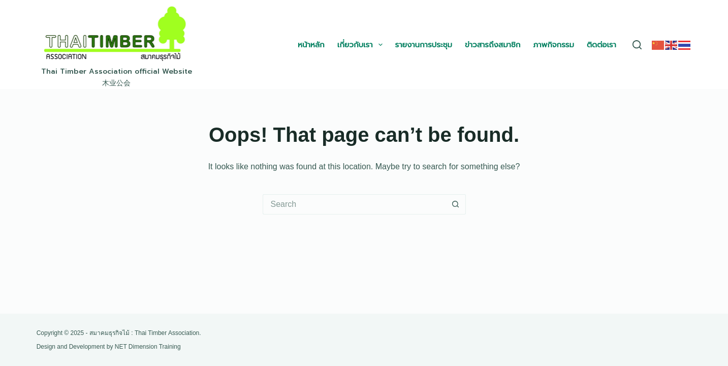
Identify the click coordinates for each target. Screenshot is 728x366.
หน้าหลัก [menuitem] (311, 44)
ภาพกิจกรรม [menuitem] (553, 44)
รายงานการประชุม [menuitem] (423, 44)
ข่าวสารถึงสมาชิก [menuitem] (492, 44)
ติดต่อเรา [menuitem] (601, 44)
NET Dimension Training (148, 346)
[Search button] (456, 204)
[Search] (637, 44)
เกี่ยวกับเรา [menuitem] (362, 45)
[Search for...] (354, 204)
